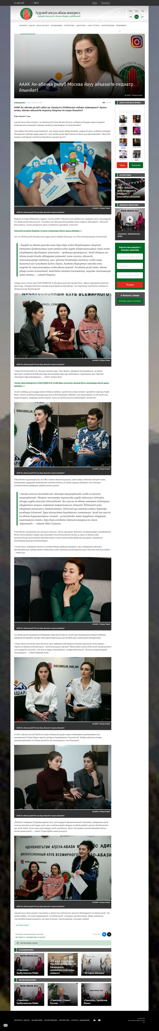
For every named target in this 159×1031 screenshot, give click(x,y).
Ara (142, 17)
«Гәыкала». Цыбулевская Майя (129, 234)
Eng (136, 11)
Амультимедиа (107, 25)
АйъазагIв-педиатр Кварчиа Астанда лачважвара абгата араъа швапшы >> (48, 231)
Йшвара (130, 284)
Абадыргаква (37, 1020)
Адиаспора (81, 25)
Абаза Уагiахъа (43, 25)
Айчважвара (121, 25)
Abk (130, 17)
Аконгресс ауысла (27, 25)
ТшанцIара (105, 2)
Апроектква (69, 25)
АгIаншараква (56, 25)
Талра (94, 2)
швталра (19, 937)
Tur (142, 11)
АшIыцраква (19, 102)
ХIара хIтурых (94, 25)
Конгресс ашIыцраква (80, 1020)
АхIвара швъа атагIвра (130, 301)
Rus (130, 11)
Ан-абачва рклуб (22, 925)
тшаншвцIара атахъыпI (35, 937)
